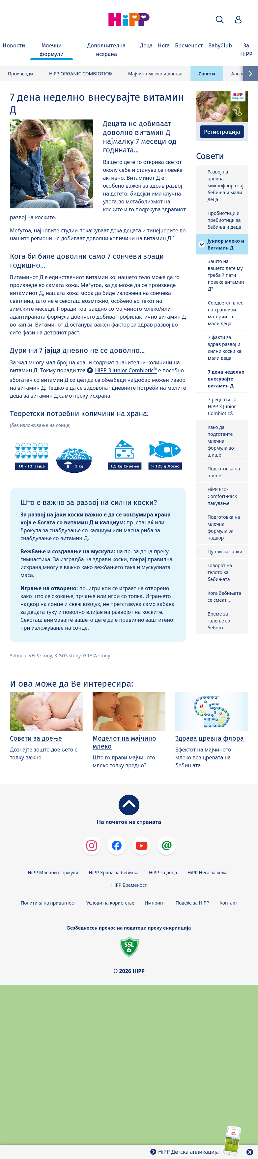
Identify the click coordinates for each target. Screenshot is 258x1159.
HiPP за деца (163, 872)
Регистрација (222, 131)
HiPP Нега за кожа (207, 872)
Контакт (228, 903)
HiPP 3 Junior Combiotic (126, 370)
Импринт (155, 903)
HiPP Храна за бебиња (113, 872)
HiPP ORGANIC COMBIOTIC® (80, 73)
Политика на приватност (48, 903)
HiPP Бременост (129, 885)
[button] (220, 19)
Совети (206, 73)
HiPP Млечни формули (53, 872)
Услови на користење (110, 903)
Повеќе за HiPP (192, 903)
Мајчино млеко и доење (155, 73)
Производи (20, 73)
